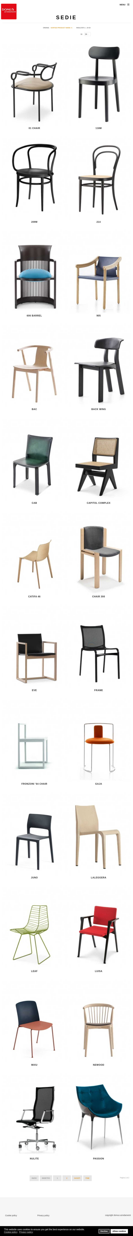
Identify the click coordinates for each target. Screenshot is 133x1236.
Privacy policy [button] (26, 1232)
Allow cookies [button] (119, 1231)
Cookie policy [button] (10, 1232)
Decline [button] (104, 1231)
